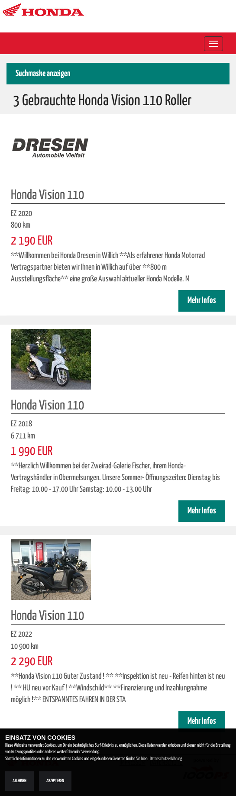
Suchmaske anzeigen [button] (43, 74)
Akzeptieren (55, 781)
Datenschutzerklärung (166, 759)
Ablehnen (19, 781)
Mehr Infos (202, 300)
